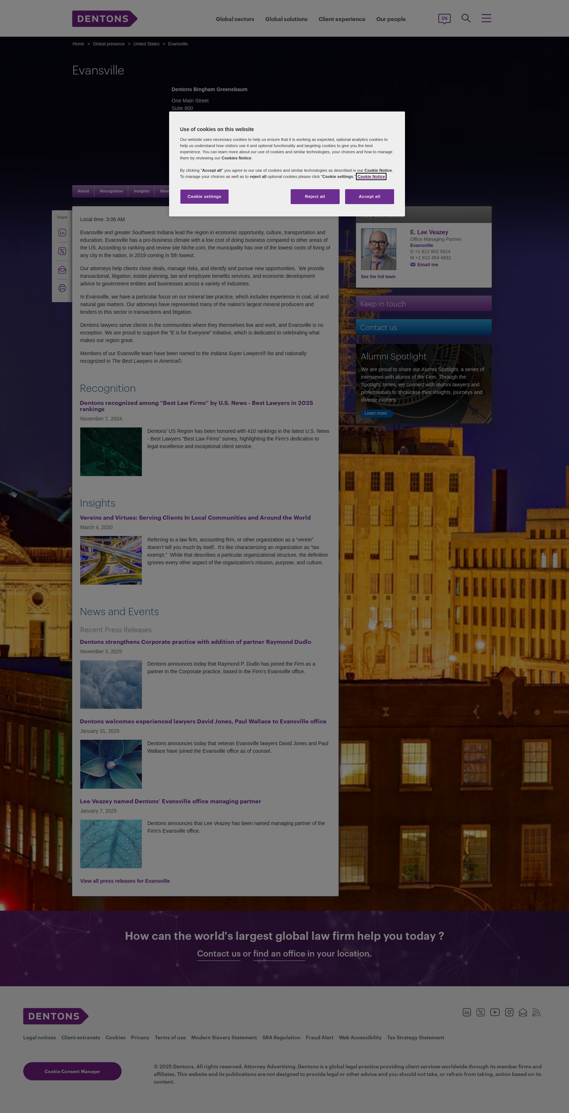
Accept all (369, 196)
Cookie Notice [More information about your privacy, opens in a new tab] (371, 176)
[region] (287, 164)
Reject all (315, 196)
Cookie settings (204, 196)
